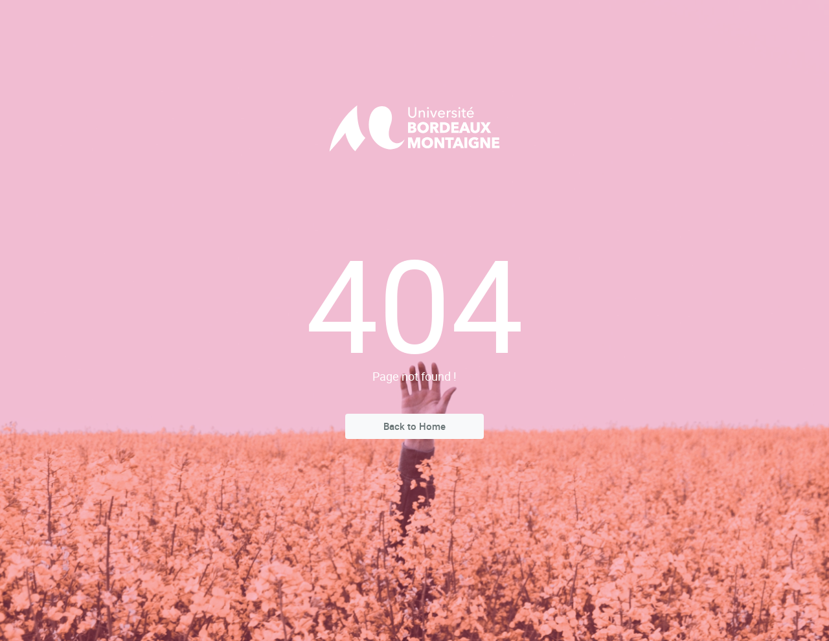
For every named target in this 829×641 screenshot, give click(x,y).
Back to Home (414, 426)
